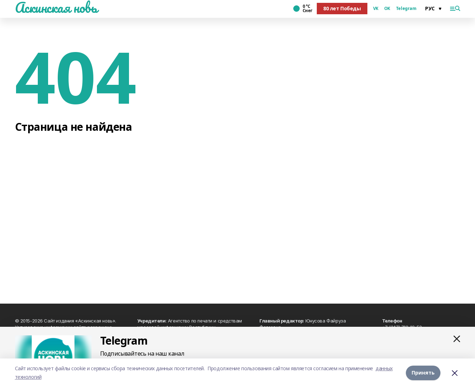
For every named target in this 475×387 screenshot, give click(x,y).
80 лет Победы (342, 8)
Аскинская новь (56, 7)
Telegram (406, 8)
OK (387, 8)
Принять (423, 372)
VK (375, 8)
